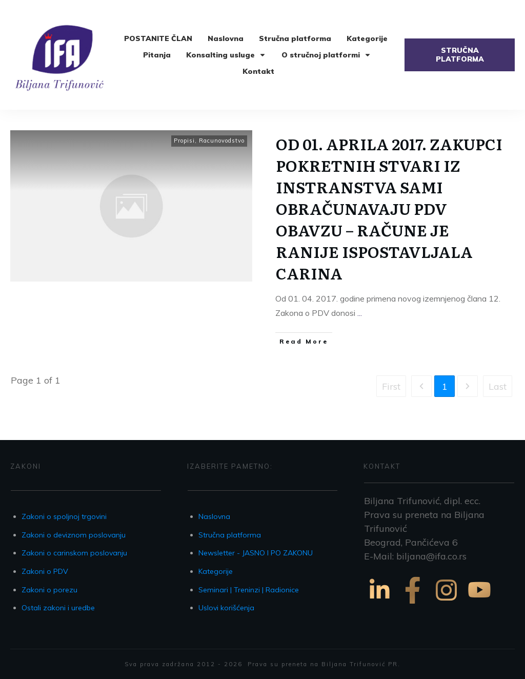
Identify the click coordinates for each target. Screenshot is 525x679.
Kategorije (215, 571)
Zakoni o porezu (49, 589)
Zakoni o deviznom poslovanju (74, 535)
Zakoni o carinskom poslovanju (74, 552)
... (359, 313)
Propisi (184, 140)
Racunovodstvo (222, 140)
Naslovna (214, 516)
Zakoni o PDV (45, 571)
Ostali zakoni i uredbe (58, 607)
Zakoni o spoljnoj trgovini (64, 516)
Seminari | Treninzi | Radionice (248, 589)
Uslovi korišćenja (226, 607)
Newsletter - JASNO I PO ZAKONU (255, 552)
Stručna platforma (229, 535)
